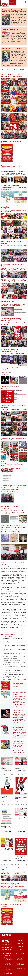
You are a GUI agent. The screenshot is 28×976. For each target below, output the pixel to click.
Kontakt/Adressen (21, 965)
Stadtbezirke (20, 963)
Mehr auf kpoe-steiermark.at (6, 954)
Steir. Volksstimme (8, 969)
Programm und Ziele (9, 973)
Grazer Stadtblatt (21, 967)
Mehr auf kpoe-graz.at (19, 954)
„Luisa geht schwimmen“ (10, 29)
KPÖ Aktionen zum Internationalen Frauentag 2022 (18, 684)
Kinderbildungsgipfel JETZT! (19, 693)
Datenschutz (20, 943)
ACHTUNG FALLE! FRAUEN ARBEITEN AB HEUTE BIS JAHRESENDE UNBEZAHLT (18, 745)
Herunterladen (8, 770)
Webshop (7, 972)
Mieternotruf (20, 959)
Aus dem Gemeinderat (19, 961)
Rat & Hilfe (20, 958)
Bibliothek (9, 970)
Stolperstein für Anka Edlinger (12, 48)
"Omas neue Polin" (18, 727)
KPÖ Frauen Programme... (18, 69)
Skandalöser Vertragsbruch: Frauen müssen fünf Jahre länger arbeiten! (14, 11)
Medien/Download (9, 964)
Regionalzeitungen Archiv (9, 966)
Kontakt (20, 940)
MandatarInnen (21, 964)
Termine (6, 957)
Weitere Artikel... (6, 69)
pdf (3, 792)
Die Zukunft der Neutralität (17, 711)
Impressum (20, 946)
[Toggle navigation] (25, 2)
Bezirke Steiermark (8, 963)
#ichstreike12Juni (5, 374)
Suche (20, 949)
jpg (3, 763)
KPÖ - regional (8, 958)
